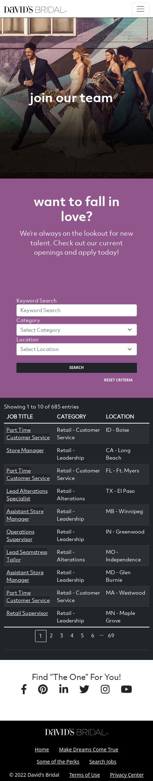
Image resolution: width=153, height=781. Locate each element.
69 (111, 635)
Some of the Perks (58, 761)
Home (42, 749)
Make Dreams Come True (88, 749)
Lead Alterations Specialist (27, 494)
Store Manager (25, 450)
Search (76, 367)
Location (27, 339)
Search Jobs (103, 761)
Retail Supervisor (27, 612)
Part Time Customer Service (28, 433)
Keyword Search (36, 300)
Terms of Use (84, 774)
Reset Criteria (118, 379)
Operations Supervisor (20, 535)
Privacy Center (127, 774)
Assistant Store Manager (25, 514)
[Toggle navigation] (140, 8)
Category (28, 320)
